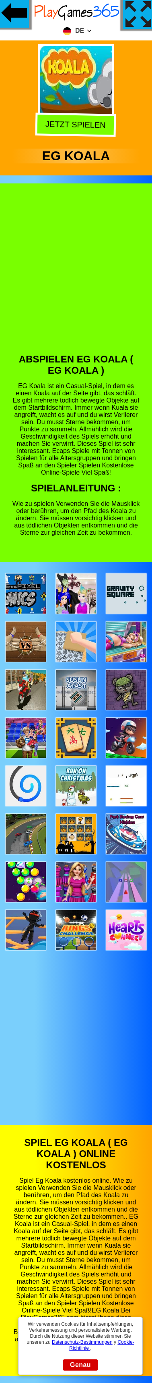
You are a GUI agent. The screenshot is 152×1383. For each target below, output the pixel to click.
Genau (80, 1364)
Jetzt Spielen (77, 125)
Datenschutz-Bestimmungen (82, 1342)
